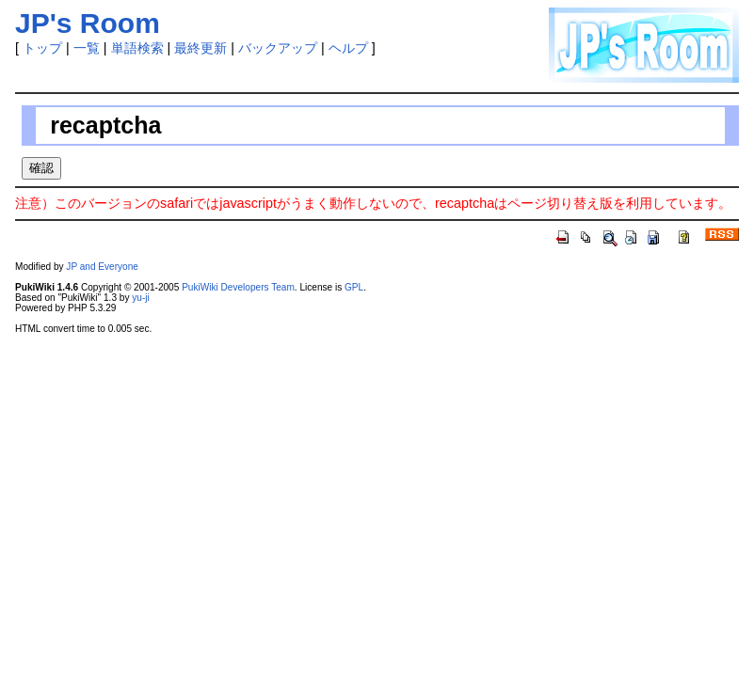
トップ (42, 47)
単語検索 (137, 47)
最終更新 (200, 47)
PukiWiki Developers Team (238, 287)
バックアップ (277, 47)
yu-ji (140, 297)
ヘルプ (348, 47)
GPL (354, 287)
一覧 (86, 47)
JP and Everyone (102, 266)
